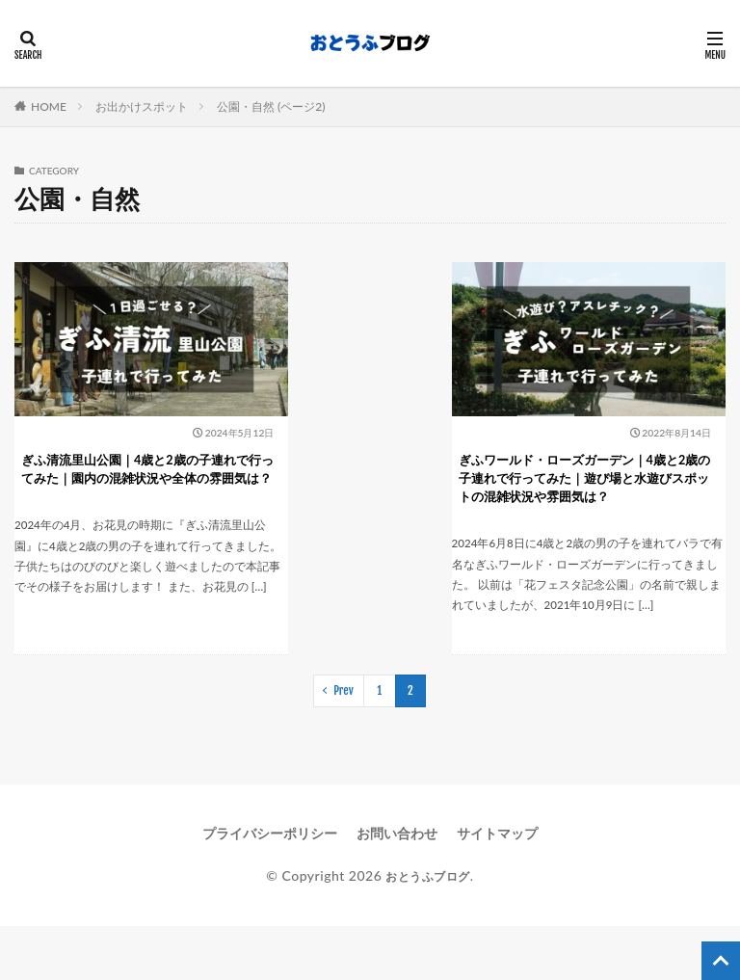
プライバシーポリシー (269, 886)
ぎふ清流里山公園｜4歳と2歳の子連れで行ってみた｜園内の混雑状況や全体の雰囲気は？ (116, 463)
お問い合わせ (397, 886)
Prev (343, 743)
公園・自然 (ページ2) (271, 106)
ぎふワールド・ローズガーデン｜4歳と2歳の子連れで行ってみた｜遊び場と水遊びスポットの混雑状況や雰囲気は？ (614, 463)
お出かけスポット (141, 106)
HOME (48, 106)
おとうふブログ (428, 928)
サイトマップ (497, 886)
